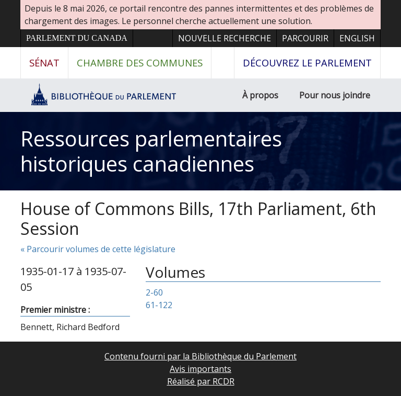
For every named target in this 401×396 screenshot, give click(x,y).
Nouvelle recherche (224, 38)
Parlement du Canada (76, 37)
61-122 (159, 305)
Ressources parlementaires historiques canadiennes (151, 151)
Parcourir (305, 38)
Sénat (44, 62)
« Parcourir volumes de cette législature (97, 249)
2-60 (154, 292)
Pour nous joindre (334, 95)
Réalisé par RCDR (200, 381)
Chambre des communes (140, 62)
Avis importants (200, 369)
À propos (260, 95)
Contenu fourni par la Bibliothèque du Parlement (200, 356)
